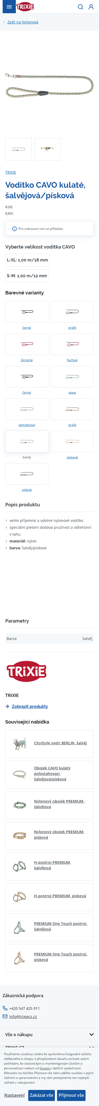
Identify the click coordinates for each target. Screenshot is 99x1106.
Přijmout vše (71, 1095)
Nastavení (14, 1095)
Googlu (45, 1068)
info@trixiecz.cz (23, 1016)
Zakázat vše (41, 1095)
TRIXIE (10, 172)
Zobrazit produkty (26, 706)
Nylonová (22, 22)
